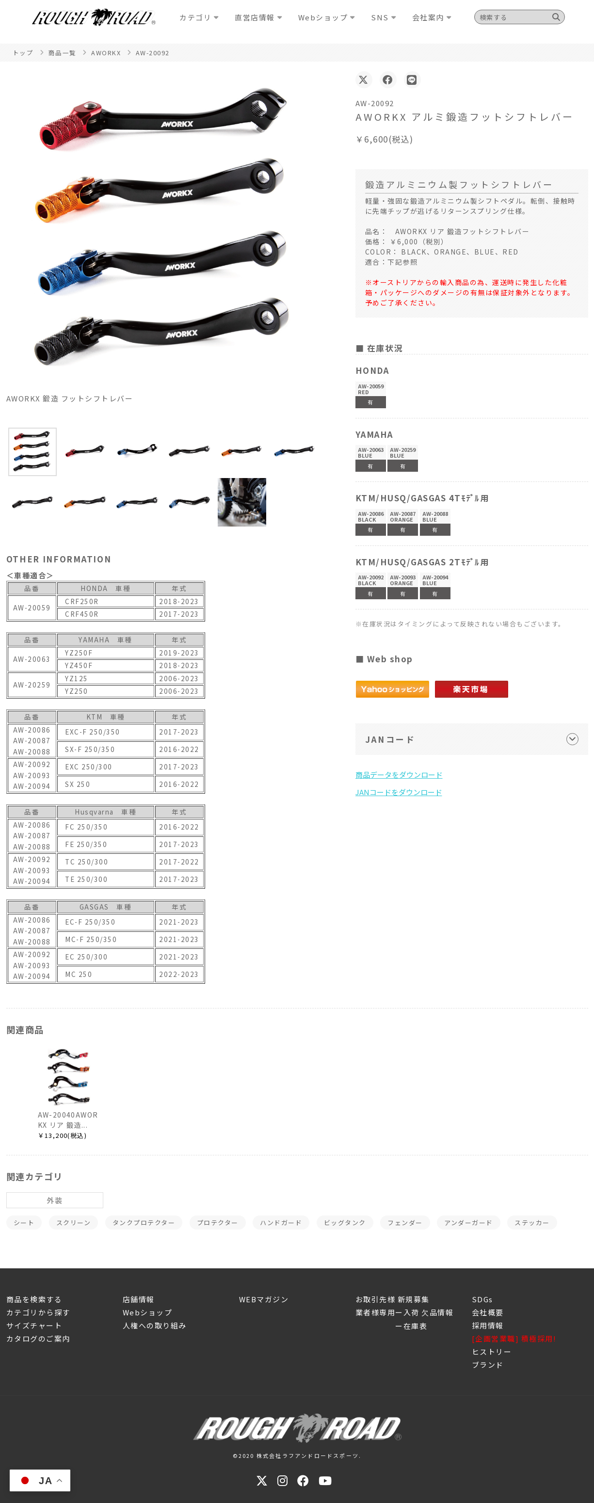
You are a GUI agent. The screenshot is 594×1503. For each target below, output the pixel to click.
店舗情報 (139, 1299)
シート (24, 1222)
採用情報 (488, 1325)
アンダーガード (468, 1222)
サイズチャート (34, 1325)
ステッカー (532, 1222)
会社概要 (488, 1312)
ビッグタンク (345, 1222)
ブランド (488, 1364)
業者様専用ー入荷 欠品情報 (404, 1312)
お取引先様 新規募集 (392, 1299)
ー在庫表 (391, 1326)
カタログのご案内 (38, 1338)
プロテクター (218, 1222)
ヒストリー (492, 1351)
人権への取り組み (155, 1325)
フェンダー (405, 1222)
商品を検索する (34, 1299)
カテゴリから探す (38, 1312)
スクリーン (73, 1222)
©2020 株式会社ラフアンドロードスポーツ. (297, 1455)
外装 (55, 1200)
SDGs (482, 1299)
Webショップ (148, 1312)
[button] (32, 452)
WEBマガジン (264, 1299)
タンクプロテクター (144, 1222)
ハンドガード (281, 1222)
